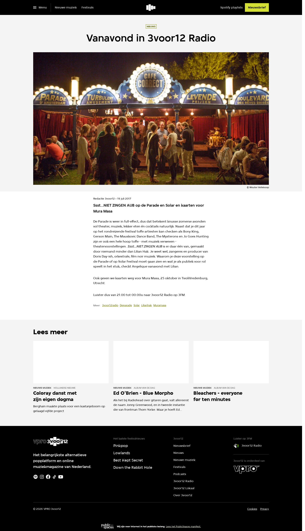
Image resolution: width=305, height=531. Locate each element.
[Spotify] (35, 476)
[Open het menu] (40, 7)
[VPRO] (246, 469)
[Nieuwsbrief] (257, 7)
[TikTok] (54, 476)
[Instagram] (41, 476)
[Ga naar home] (151, 7)
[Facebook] (48, 476)
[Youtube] (60, 476)
